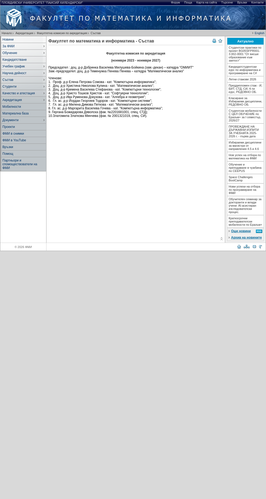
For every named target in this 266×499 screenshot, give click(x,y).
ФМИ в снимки (13, 133)
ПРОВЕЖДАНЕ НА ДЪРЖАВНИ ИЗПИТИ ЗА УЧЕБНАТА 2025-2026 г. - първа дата (244, 131)
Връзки (242, 2)
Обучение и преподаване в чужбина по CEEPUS (245, 168)
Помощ (7, 154)
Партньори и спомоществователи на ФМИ (19, 164)
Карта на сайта (206, 2)
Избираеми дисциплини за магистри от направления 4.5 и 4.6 (245, 145)
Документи (10, 120)
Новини (8, 39)
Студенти (9, 86)
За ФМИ (8, 46)
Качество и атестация (18, 93)
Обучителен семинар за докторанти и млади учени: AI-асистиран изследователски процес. (245, 206)
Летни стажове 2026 (242, 79)
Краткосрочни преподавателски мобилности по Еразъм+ (245, 221)
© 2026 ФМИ (23, 247)
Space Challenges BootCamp (241, 178)
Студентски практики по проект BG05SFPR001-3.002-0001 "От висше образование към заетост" (245, 54)
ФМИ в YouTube (14, 140)
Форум (175, 2)
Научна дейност (14, 73)
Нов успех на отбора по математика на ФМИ (245, 156)
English (259, 33)
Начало (7, 33)
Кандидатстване (14, 60)
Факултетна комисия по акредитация (62, 33)
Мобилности (11, 107)
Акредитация (24, 33)
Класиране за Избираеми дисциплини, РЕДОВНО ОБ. (245, 101)
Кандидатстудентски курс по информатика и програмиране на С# (245, 70)
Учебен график (13, 66)
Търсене (227, 2)
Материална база (15, 113)
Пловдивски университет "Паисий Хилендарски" (42, 2)
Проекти (8, 127)
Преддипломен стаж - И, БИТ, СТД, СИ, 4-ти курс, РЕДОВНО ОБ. (245, 89)
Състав (95, 33)
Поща (188, 2)
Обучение (9, 53)
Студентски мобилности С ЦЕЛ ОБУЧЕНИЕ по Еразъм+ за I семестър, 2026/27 (245, 115)
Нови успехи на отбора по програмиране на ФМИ (244, 190)
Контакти (257, 2)
